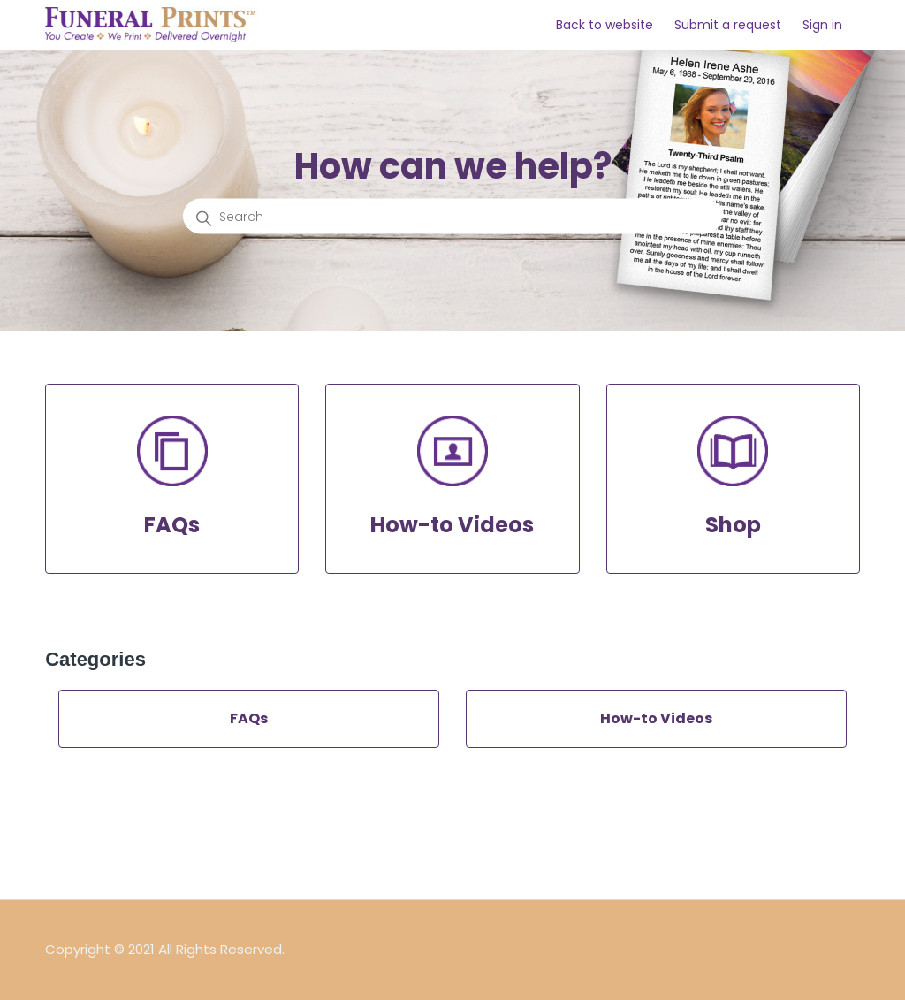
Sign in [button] (822, 25)
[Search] (452, 216)
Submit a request (727, 25)
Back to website (604, 25)
